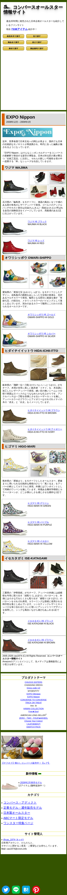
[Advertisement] (26, 81)
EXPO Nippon (33, 697)
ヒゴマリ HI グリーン (38, 503)
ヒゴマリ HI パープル (38, 522)
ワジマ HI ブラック (37, 221)
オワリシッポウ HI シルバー (42, 333)
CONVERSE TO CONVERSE (33, 700)
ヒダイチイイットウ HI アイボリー (45, 429)
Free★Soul (33, 711)
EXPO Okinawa (33, 694)
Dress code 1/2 (33, 688)
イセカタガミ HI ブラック (40, 621)
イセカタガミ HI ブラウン (40, 640)
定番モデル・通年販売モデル (22, 807)
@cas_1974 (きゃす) (13, 839)
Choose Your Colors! (33, 721)
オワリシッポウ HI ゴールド (42, 314)
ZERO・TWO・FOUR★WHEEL (33, 718)
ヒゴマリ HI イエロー (38, 541)
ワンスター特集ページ (18, 823)
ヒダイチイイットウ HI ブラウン (44, 410)
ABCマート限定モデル (18, 817)
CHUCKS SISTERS (33, 682)
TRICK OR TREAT (33, 703)
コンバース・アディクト (20, 802)
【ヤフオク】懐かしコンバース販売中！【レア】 (25, 763)
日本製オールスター (16, 812)
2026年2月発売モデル (30, 782)
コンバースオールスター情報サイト (33, 9)
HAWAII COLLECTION (33, 708)
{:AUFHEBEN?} (33, 724)
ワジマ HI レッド (36, 240)
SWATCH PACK (33, 727)
